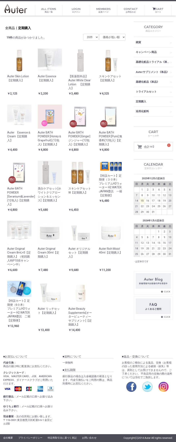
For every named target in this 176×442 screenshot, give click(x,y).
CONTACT (130, 10)
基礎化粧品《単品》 (147, 81)
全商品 (10, 28)
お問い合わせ (89, 437)
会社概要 (8, 437)
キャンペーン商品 (146, 52)
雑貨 (138, 42)
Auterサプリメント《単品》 (152, 71)
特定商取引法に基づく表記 (62, 437)
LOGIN (76, 10)
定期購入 (24, 28)
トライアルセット (146, 91)
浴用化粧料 (142, 111)
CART (158, 10)
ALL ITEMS (48, 10)
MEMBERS (103, 10)
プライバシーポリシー (30, 437)
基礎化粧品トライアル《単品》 (154, 61)
